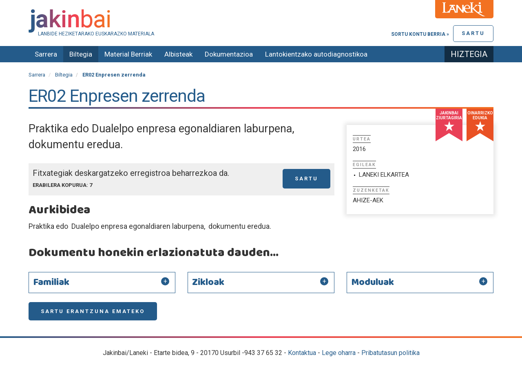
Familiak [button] (51, 282)
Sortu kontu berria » (420, 34)
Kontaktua (302, 353)
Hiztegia (469, 54)
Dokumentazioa (229, 54)
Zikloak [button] (208, 282)
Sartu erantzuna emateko (93, 311)
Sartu (473, 33)
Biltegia (80, 54)
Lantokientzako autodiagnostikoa (316, 54)
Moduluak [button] (372, 282)
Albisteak (178, 54)
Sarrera (46, 54)
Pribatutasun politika (390, 353)
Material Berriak (128, 54)
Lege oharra (339, 353)
